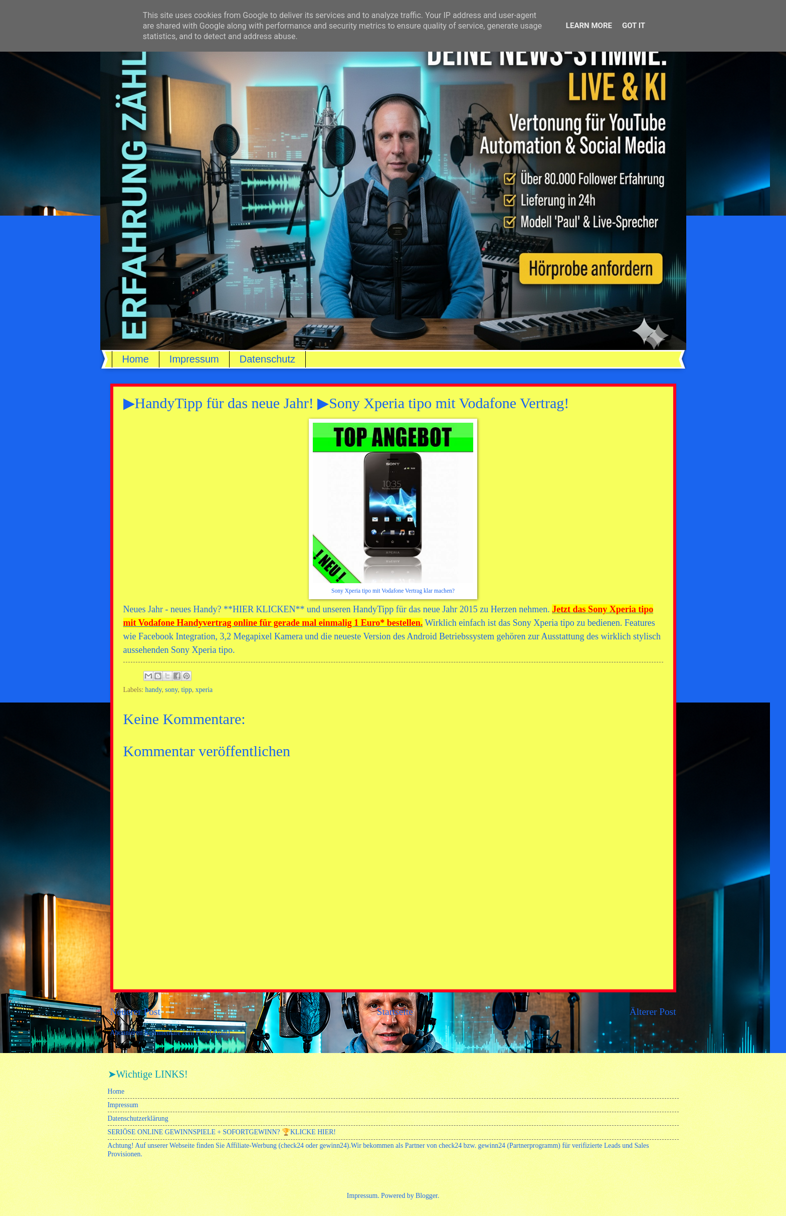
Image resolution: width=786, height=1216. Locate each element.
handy (153, 689)
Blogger (427, 1195)
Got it (633, 25)
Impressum (194, 359)
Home (135, 359)
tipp (186, 689)
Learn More (589, 25)
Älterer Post (653, 1011)
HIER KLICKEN (264, 609)
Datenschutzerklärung (138, 1118)
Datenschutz (267, 359)
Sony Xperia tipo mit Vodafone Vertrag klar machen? (393, 591)
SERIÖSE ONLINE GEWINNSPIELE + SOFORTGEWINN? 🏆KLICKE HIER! (222, 1132)
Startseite (395, 1011)
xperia (204, 689)
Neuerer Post (135, 1011)
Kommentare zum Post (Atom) (187, 1032)
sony (171, 689)
